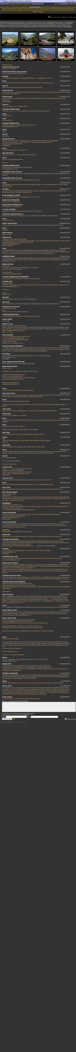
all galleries (18, 4)
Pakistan (40, 11)
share (10, 65)
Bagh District (24, 7)
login (9, 713)
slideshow (72, 4)
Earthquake (57, 8)
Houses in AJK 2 (47, 10)
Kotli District (16, 7)
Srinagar (9, 8)
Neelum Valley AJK (6, 7)
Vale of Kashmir (18, 8)
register (14, 713)
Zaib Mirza (6, 530)
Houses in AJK (37, 10)
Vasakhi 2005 (39, 8)
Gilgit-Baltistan (55, 7)
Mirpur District (46, 7)
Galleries (27, 4)
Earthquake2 (65, 8)
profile (11, 4)
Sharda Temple (48, 8)
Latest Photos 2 (19, 10)
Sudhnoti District (28, 8)
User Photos (10, 10)
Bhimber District (65, 7)
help (13, 719)
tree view (57, 4)
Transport (67, 10)
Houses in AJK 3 (58, 10)
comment (5, 65)
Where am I (28, 10)
